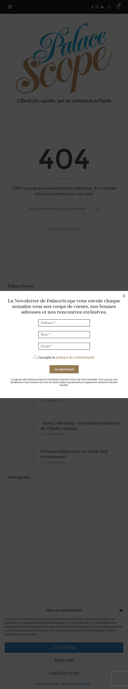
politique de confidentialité (75, 357)
